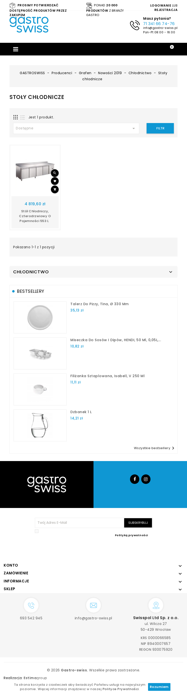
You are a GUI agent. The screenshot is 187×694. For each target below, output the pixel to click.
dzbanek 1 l (81, 411)
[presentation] (115, 549)
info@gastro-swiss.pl (160, 28)
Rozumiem (159, 687)
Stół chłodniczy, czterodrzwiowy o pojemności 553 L (35, 216)
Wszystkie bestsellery (155, 448)
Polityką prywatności (131, 535)
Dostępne (76, 128)
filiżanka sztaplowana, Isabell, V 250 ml (107, 376)
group (35, 678)
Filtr (160, 128)
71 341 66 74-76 (159, 24)
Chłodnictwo (31, 272)
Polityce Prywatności (121, 689)
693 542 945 (31, 618)
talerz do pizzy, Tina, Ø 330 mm (99, 304)
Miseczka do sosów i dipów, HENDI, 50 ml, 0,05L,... (115, 340)
